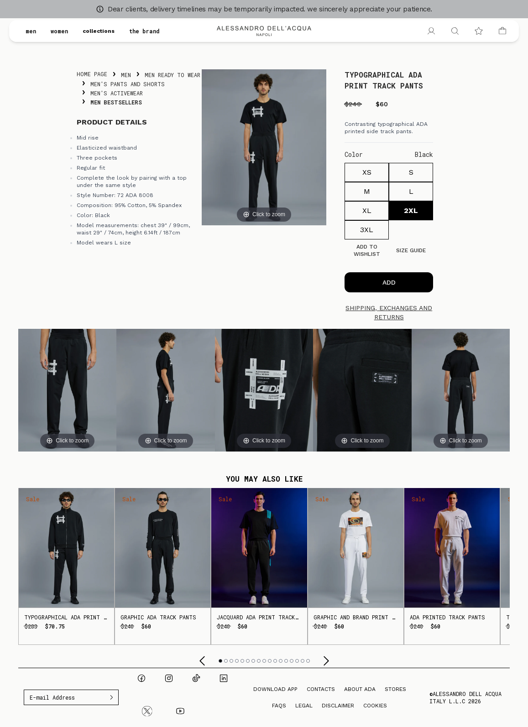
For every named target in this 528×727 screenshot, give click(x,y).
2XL (411, 210)
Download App (275, 689)
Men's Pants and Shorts (127, 84)
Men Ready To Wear (172, 74)
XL (366, 210)
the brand (144, 31)
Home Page (92, 74)
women (59, 31)
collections (99, 31)
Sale (32, 499)
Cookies (375, 705)
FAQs (279, 705)
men (31, 31)
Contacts (321, 689)
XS (366, 172)
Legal (304, 705)
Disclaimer (338, 705)
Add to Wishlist (367, 250)
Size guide (411, 250)
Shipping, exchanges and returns (388, 312)
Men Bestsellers (116, 102)
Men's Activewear (116, 93)
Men (126, 74)
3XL (366, 229)
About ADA (360, 689)
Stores (395, 689)
